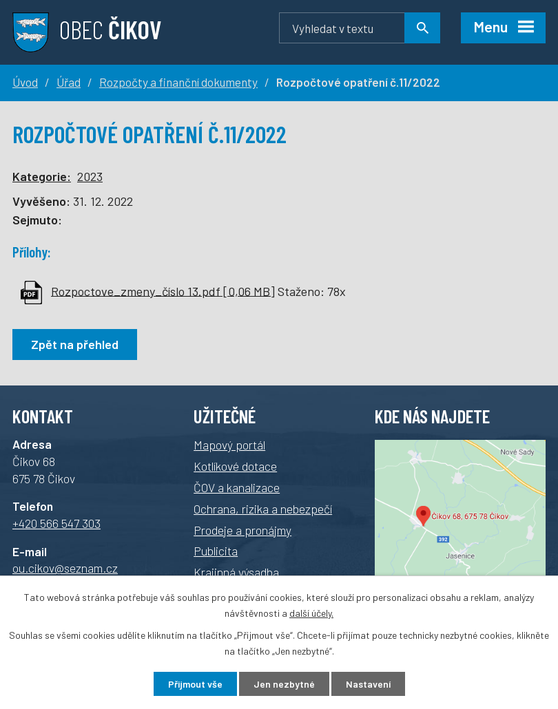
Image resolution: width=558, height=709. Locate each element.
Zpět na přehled (74, 344)
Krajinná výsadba (236, 572)
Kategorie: (41, 176)
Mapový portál (229, 444)
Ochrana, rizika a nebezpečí (263, 508)
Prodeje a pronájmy (242, 530)
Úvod (25, 82)
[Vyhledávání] (359, 27)
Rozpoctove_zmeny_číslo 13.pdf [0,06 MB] (163, 290)
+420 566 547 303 (56, 523)
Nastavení (368, 684)
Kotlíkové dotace (235, 466)
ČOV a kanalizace (237, 487)
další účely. (311, 613)
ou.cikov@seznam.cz (65, 567)
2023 (90, 176)
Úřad (68, 82)
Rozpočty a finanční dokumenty (178, 82)
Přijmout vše (195, 684)
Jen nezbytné (284, 684)
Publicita (216, 550)
